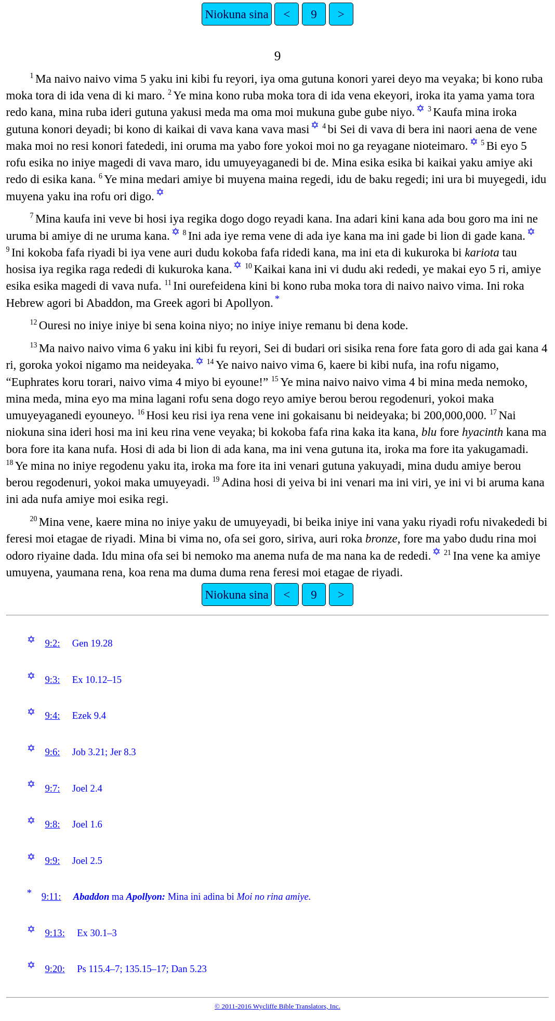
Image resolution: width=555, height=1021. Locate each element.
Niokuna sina (236, 14)
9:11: (51, 896)
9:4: (52, 715)
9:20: (54, 968)
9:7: (52, 788)
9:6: (52, 751)
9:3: (52, 679)
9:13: (54, 932)
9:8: (52, 824)
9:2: (52, 643)
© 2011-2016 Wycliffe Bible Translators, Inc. (277, 1006)
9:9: (52, 860)
